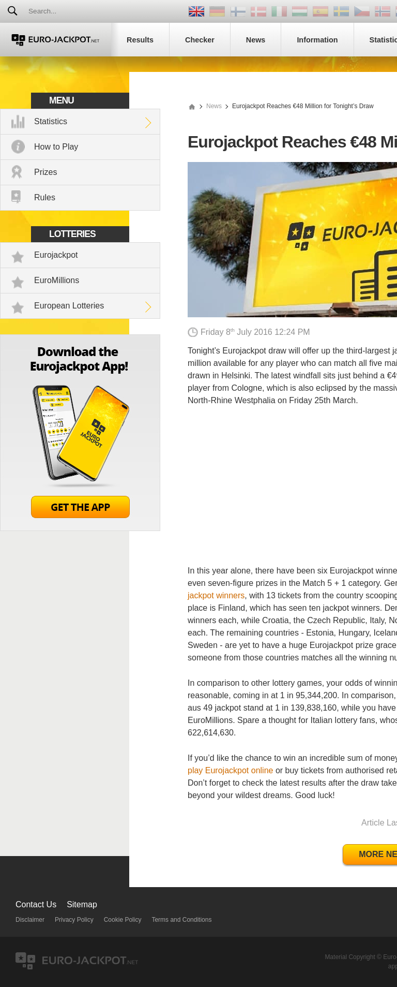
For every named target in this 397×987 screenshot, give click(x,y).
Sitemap (82, 904)
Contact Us (36, 904)
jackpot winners (216, 595)
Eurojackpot (56, 255)
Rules (44, 197)
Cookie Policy (123, 919)
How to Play (56, 146)
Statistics (50, 121)
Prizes (45, 172)
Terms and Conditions (181, 919)
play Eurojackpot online (230, 770)
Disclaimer (30, 919)
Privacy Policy (74, 919)
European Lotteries (69, 305)
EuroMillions (56, 280)
